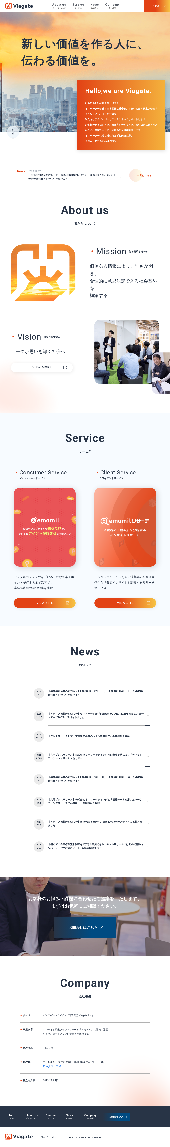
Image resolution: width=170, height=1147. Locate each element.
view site (44, 603)
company (90, 1115)
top (11, 1115)
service (51, 1115)
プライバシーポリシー (50, 1137)
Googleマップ (50, 1066)
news (69, 1115)
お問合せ (157, 6)
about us (32, 1115)
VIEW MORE (41, 367)
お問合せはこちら (83, 927)
